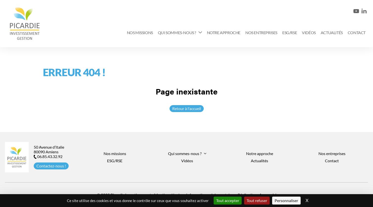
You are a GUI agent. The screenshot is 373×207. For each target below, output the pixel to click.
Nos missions (140, 32)
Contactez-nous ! (51, 165)
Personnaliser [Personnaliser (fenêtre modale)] (286, 200)
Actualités (332, 32)
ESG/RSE (289, 32)
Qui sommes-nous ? (177, 32)
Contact (357, 32)
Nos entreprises (261, 32)
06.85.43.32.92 (48, 156)
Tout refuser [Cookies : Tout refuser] (257, 200)
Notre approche (223, 32)
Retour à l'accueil (186, 108)
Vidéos (309, 32)
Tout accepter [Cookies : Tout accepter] (227, 200)
